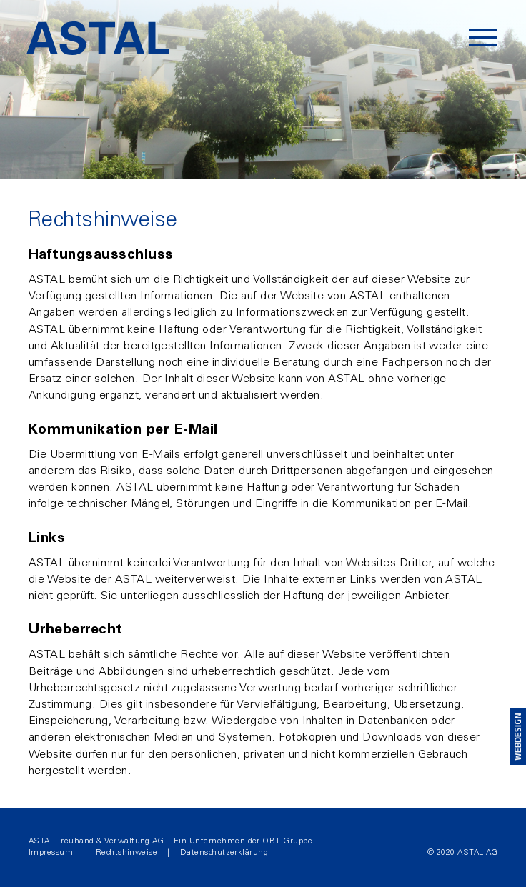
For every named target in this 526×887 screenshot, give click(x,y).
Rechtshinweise (127, 852)
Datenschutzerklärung (224, 852)
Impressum (51, 852)
